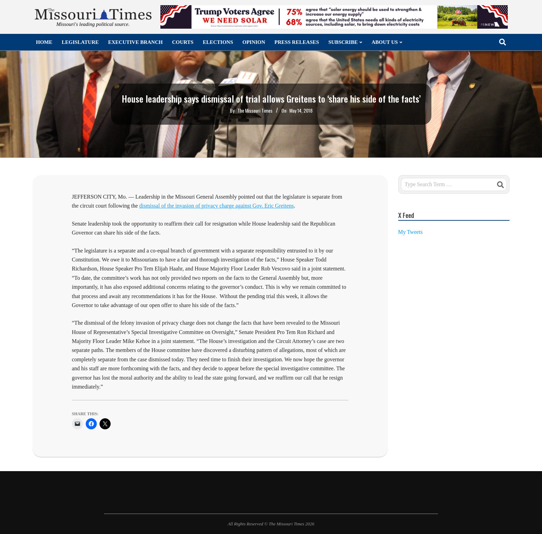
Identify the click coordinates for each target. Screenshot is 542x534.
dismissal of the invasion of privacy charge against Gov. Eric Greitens (216, 206)
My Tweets (410, 232)
